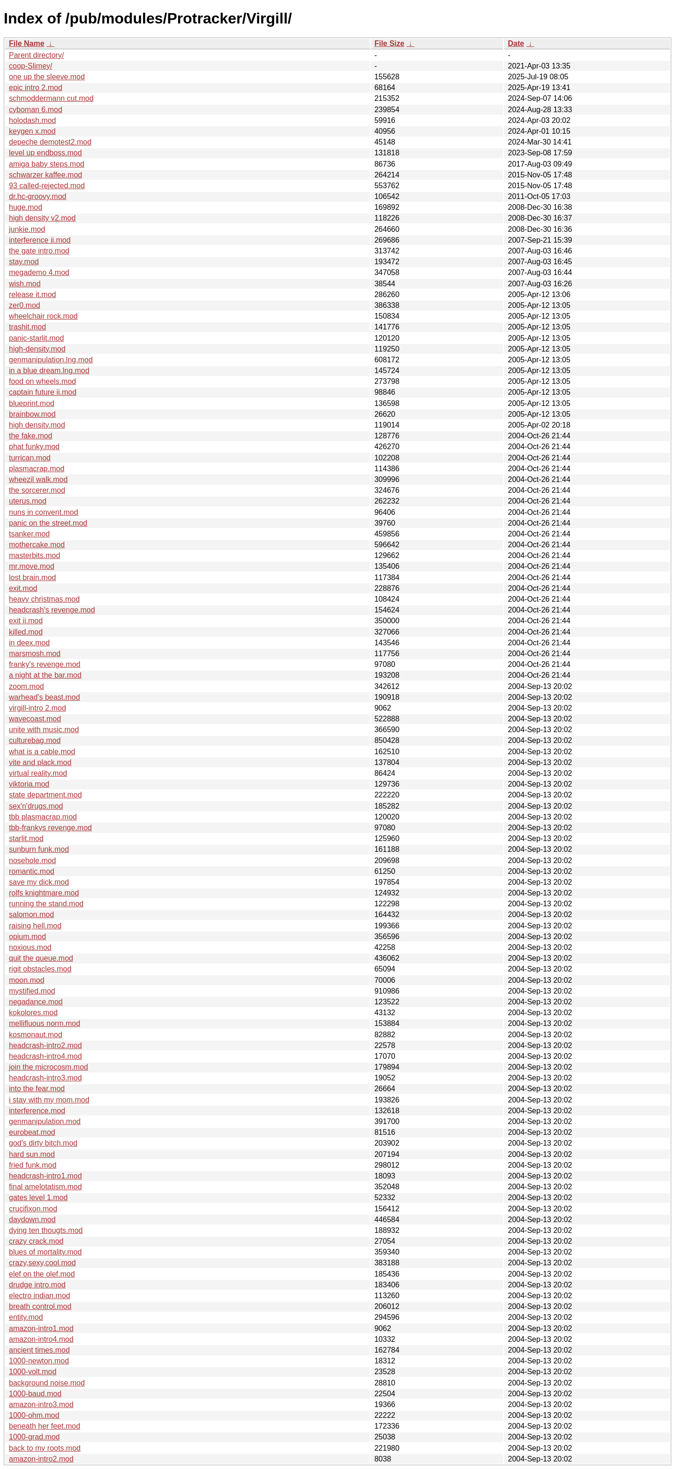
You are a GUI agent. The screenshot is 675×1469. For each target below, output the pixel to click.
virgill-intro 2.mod (37, 708)
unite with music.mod (44, 730)
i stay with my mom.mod (49, 1100)
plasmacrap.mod (36, 469)
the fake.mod (30, 436)
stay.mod (24, 262)
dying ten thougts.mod (45, 1230)
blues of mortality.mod (45, 1252)
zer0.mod (24, 305)
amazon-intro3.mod (41, 1404)
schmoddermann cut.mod (51, 98)
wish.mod (25, 284)
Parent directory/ (36, 55)
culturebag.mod (34, 740)
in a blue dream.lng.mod (49, 371)
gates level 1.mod (38, 1197)
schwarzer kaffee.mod (45, 175)
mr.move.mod (31, 566)
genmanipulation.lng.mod (51, 360)
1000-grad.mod (34, 1437)
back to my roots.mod (45, 1448)
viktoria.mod (29, 784)
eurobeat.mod (32, 1132)
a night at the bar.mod (45, 675)
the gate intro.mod (39, 251)
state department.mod (45, 795)
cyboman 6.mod (35, 110)
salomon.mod (31, 914)
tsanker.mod (29, 534)
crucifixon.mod (33, 1209)
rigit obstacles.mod (40, 969)
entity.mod (26, 1317)
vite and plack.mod (40, 762)
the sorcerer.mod (37, 490)
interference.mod (37, 1111)
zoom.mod (26, 686)
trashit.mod (27, 327)
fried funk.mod (32, 1165)
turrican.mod (30, 458)
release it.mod (32, 294)
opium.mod (27, 937)
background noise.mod (47, 1383)
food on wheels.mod (42, 381)
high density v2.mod (42, 218)
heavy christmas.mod (44, 599)
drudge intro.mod (37, 1285)
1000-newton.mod (39, 1361)
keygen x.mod (32, 131)
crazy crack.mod (36, 1241)
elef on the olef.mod (42, 1274)
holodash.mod (32, 120)
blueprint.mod (31, 403)
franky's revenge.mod (44, 664)
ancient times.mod (39, 1350)
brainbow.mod (32, 414)
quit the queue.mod (41, 958)
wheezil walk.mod (38, 479)
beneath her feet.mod (44, 1426)
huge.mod (25, 207)
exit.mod (23, 588)
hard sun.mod (32, 1154)
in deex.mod (29, 643)
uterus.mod (27, 501)
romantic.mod (31, 871)
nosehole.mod (32, 861)
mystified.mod (32, 991)
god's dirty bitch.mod (43, 1143)
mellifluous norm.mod (44, 1023)
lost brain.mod (32, 577)
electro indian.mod (39, 1296)
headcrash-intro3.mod (45, 1078)
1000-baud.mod (35, 1394)
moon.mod (27, 980)
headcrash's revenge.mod (52, 610)
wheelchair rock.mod (43, 316)
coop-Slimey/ (30, 66)
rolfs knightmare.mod (44, 893)
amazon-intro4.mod (41, 1339)
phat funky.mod (34, 447)
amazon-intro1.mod (41, 1328)
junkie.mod (27, 229)
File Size (390, 43)
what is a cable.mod (42, 752)
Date (516, 43)
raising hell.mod (35, 926)
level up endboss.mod (45, 153)
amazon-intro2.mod (41, 1459)
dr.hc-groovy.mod (37, 196)
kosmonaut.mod (35, 1035)
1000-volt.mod (32, 1372)
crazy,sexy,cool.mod (42, 1263)
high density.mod (37, 425)
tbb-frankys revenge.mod (50, 828)
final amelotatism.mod (45, 1187)
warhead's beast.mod (44, 697)
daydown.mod (32, 1220)
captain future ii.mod (42, 392)
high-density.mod (37, 349)
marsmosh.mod (34, 654)
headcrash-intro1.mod (45, 1176)
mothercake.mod (37, 545)
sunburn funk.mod (39, 849)
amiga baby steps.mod (46, 164)
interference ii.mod (40, 240)
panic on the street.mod (48, 523)
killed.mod (26, 632)
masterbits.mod (34, 555)
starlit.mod (26, 838)
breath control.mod (40, 1306)
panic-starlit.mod (36, 338)
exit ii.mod (26, 621)
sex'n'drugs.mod (36, 806)
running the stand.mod (46, 904)
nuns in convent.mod (43, 512)
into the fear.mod (37, 1089)
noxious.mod (30, 947)
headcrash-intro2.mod (45, 1045)
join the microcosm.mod (48, 1067)
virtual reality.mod (38, 773)
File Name (27, 43)
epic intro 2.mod (35, 88)
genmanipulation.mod (45, 1121)
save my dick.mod (39, 882)
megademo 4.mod (39, 272)
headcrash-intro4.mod (45, 1056)
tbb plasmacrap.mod (43, 817)
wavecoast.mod (35, 719)
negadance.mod (36, 1002)
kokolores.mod (33, 1013)
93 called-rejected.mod (47, 186)
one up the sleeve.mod (47, 77)
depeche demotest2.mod (50, 142)
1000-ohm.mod (34, 1415)
